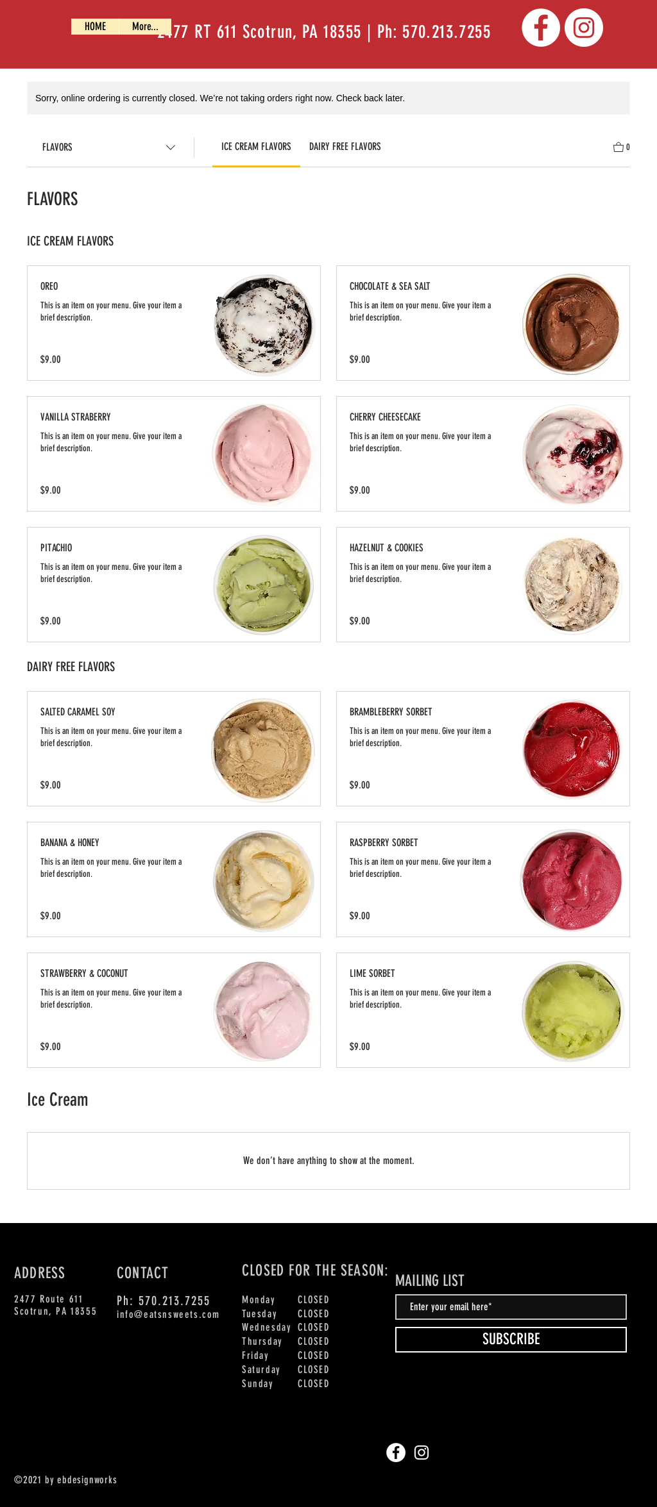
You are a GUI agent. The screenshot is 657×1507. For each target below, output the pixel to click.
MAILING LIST (430, 1280)
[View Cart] (621, 146)
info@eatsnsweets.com (168, 1314)
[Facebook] (541, 27)
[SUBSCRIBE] (511, 1340)
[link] (256, 146)
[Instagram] (584, 27)
